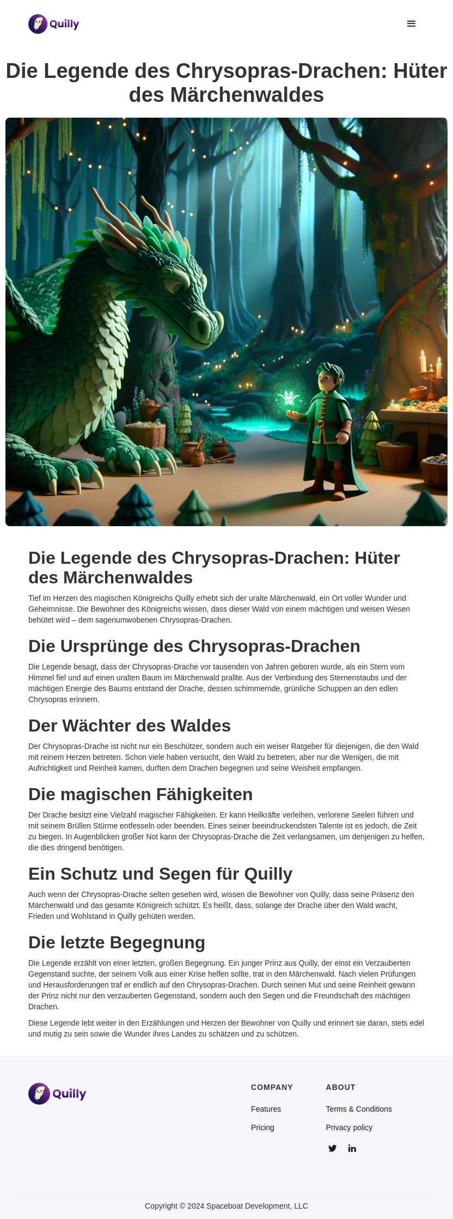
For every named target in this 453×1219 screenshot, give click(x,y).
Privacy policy (349, 1127)
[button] (412, 24)
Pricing (262, 1127)
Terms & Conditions (359, 1109)
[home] (53, 23)
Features (266, 1109)
